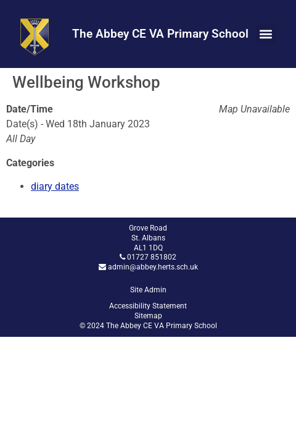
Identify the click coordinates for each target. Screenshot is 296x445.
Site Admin (148, 290)
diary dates (55, 186)
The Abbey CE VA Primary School (160, 34)
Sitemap (148, 316)
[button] (266, 34)
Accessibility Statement (148, 306)
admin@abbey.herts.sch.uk (153, 267)
